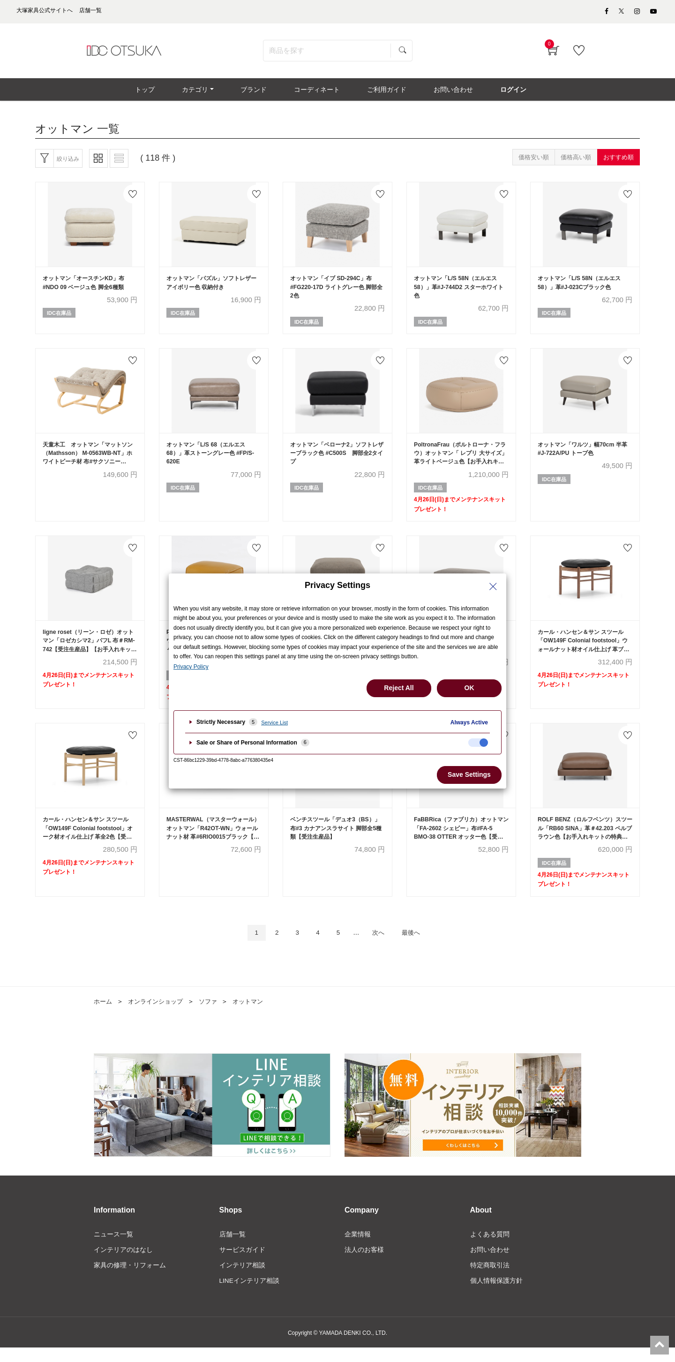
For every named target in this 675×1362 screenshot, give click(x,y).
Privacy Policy (191, 666)
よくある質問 (490, 1247)
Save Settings (469, 774)
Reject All (398, 688)
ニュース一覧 (113, 1247)
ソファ (214, 1014)
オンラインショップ (158, 1014)
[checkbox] (478, 742)
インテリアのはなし (123, 1262)
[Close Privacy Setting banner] (493, 586)
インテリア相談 (242, 1278)
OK (469, 688)
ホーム (103, 1014)
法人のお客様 (364, 1262)
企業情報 (358, 1247)
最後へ (417, 945)
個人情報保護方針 (496, 1294)
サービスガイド (242, 1262)
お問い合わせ (490, 1262)
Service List (274, 722)
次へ (381, 945)
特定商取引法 (490, 1278)
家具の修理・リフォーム (130, 1278)
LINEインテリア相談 (249, 1294)
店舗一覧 (232, 1247)
